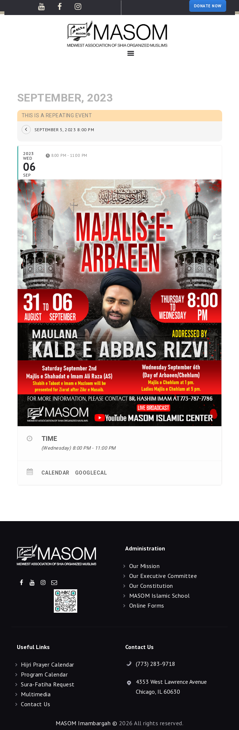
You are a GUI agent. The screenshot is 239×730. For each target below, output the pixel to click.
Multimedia (36, 694)
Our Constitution (151, 585)
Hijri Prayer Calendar (47, 664)
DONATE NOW (207, 5)
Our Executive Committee (163, 575)
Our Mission (144, 565)
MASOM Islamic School (159, 595)
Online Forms (146, 605)
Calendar (55, 473)
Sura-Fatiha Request (48, 684)
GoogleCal (91, 473)
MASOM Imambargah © (86, 723)
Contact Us (35, 704)
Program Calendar (44, 674)
